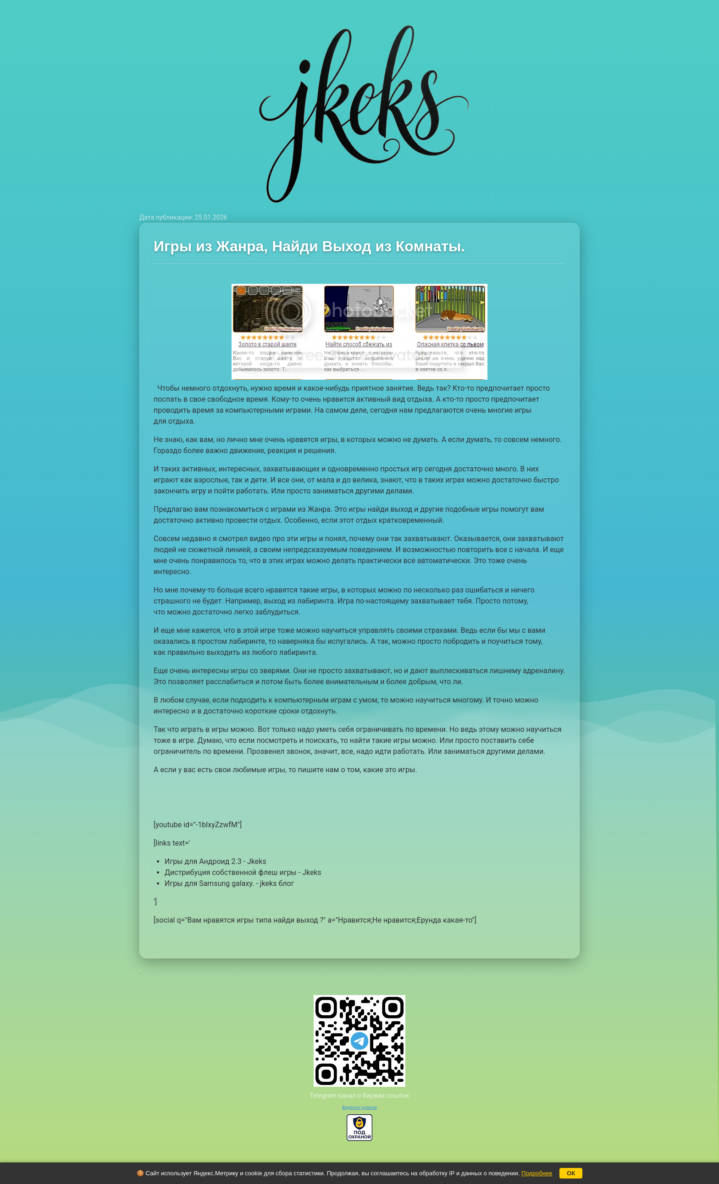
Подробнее (536, 1173)
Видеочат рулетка (359, 1107)
